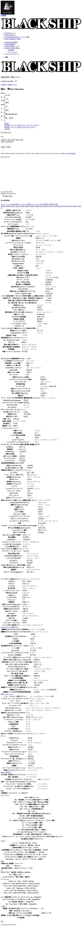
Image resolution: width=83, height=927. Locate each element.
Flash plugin (71, 153)
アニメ (3, 204)
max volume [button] (9, 141)
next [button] (21, 140)
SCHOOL (12, 39)
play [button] (13, 140)
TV (49, 204)
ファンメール (12, 52)
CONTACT (12, 48)
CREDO (9, 44)
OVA (2, 627)
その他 (55, 204)
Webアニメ (7, 627)
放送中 (3, 772)
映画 (46, 204)
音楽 (51, 204)
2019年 (31, 206)
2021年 (22, 206)
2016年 (46, 206)
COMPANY (11, 42)
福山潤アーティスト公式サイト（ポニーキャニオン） (22, 125)
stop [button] (9, 140)
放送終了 (8, 772)
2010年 (69, 206)
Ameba (6, 123)
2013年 (60, 206)
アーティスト (5, 879)
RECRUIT (11, 46)
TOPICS (9, 35)
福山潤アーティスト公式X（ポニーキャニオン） (20, 127)
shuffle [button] (8, 147)
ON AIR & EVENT (16, 37)
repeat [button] (3, 147)
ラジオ (25, 204)
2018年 (36, 206)
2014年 (55, 206)
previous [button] (3, 140)
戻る (2, 921)
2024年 (8, 206)
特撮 (29, 204)
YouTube (7, 129)
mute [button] (2, 141)
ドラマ (6, 694)
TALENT (10, 33)
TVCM (42, 204)
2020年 (27, 206)
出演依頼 (11, 50)
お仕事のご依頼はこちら (9, 84)
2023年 (12, 206)
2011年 (65, 206)
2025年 (3, 206)
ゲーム (20, 204)
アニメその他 (10, 204)
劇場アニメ (15, 627)
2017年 (41, 206)
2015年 (50, 206)
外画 (16, 204)
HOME (3, 81)
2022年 (17, 206)
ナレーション (35, 204)
